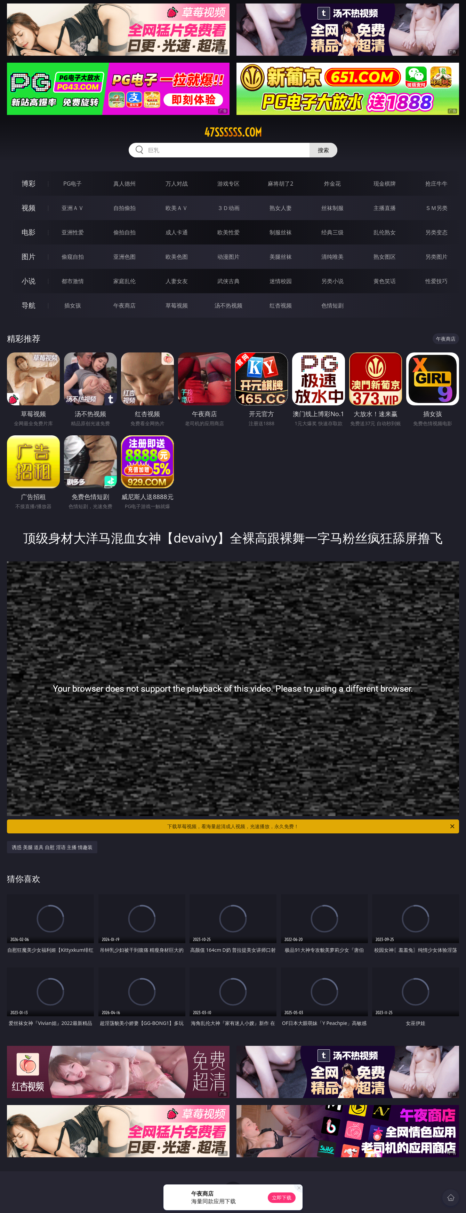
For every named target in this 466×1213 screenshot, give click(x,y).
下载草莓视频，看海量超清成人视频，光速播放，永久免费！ (311, 826)
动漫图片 (228, 257)
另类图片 (436, 257)
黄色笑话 (384, 281)
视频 (28, 207)
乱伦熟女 (384, 232)
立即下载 (281, 1197)
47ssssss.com (233, 132)
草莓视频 (177, 305)
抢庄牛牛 (436, 183)
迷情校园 (281, 281)
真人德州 (124, 183)
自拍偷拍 (124, 208)
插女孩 (72, 305)
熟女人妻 (281, 208)
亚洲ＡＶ (73, 208)
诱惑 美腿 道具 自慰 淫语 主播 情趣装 (52, 847)
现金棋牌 (384, 183)
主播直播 (384, 208)
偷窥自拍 (73, 257)
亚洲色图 (124, 257)
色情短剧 (332, 305)
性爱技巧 (436, 281)
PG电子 (72, 183)
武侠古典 (228, 281)
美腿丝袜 (281, 257)
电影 (28, 232)
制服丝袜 (281, 232)
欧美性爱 (228, 232)
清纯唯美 (332, 257)
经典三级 (332, 232)
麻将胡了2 (280, 183)
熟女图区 (384, 257)
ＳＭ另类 (436, 208)
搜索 (323, 150)
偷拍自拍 (124, 232)
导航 (28, 305)
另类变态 (436, 232)
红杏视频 (281, 305)
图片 (28, 256)
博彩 (28, 183)
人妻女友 (177, 281)
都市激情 (73, 281)
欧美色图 (177, 257)
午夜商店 (124, 305)
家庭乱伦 (124, 281)
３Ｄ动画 (228, 208)
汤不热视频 (228, 305)
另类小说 (332, 281)
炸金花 (332, 183)
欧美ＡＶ (177, 208)
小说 (28, 281)
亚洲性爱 (73, 232)
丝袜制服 (332, 208)
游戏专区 (228, 183)
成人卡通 (177, 232)
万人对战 (177, 183)
